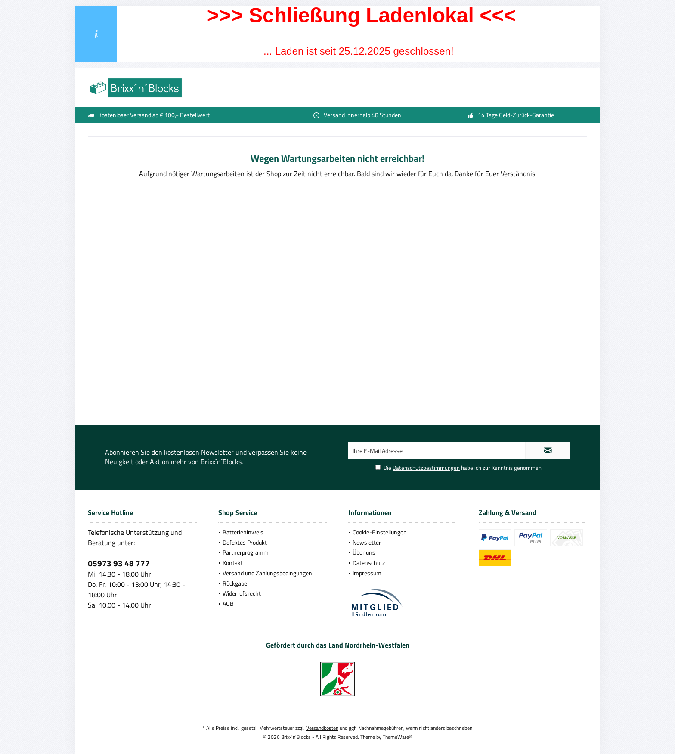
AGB (228, 603)
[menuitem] (272, 532)
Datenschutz (369, 562)
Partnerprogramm (246, 552)
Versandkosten (322, 728)
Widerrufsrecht (242, 593)
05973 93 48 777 (119, 563)
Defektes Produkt (245, 542)
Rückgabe (235, 583)
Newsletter (367, 542)
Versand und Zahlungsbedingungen (267, 572)
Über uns (364, 552)
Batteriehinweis (243, 532)
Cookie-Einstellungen (380, 532)
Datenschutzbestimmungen (426, 467)
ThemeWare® (397, 737)
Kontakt (233, 562)
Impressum (367, 572)
